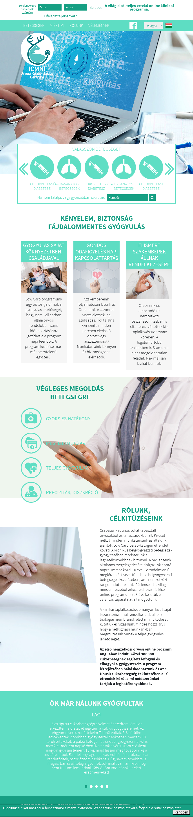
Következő (170, 174)
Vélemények (98, 25)
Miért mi (57, 25)
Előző (23, 174)
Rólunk (76, 25)
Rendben (181, 812)
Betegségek (33, 25)
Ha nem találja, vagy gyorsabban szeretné (71, 197)
